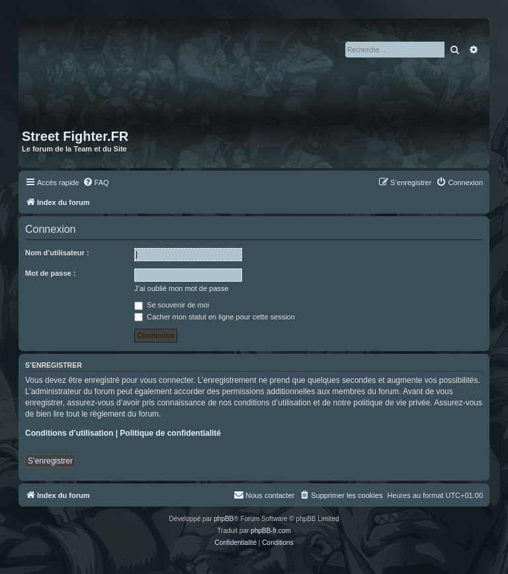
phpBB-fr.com (271, 530)
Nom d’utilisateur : (57, 253)
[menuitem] (96, 182)
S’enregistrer (50, 461)
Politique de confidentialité (170, 433)
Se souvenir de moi (171, 305)
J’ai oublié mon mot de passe (181, 288)
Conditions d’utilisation (69, 433)
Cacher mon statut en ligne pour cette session (214, 317)
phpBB (223, 518)
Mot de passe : (50, 273)
